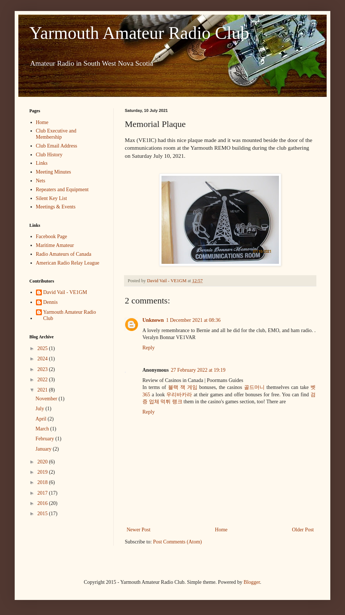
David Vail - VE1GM (65, 292)
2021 (43, 390)
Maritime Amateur (55, 245)
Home (221, 529)
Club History (49, 154)
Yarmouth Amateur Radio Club (139, 33)
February (45, 438)
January (44, 449)
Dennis (50, 302)
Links (42, 163)
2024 (43, 358)
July (41, 408)
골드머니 (254, 387)
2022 (43, 379)
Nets (41, 180)
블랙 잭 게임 (182, 387)
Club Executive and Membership (56, 134)
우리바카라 (179, 394)
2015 (43, 513)
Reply (148, 347)
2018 (43, 482)
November (47, 398)
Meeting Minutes (53, 172)
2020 (43, 462)
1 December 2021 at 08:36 (193, 320)
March (43, 429)
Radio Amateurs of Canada (63, 254)
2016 (43, 503)
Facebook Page (51, 236)
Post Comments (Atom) (177, 542)
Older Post (303, 529)
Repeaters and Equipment (62, 189)
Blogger (252, 582)
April (42, 419)
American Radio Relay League (67, 263)
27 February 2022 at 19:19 (198, 370)
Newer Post (138, 529)
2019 (43, 472)
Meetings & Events (56, 207)
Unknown (153, 320)
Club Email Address (56, 146)
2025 (43, 348)
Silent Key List (51, 198)
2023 (43, 369)
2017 (43, 493)
